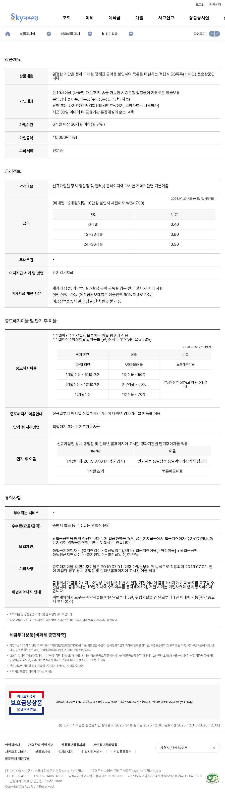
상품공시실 (199, 17)
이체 (90, 17)
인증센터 (215, 4)
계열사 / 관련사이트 (174, 748)
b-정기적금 (109, 33)
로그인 (200, 4)
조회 (67, 17)
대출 (139, 17)
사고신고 (166, 17)
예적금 (114, 17)
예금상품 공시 (70, 33)
